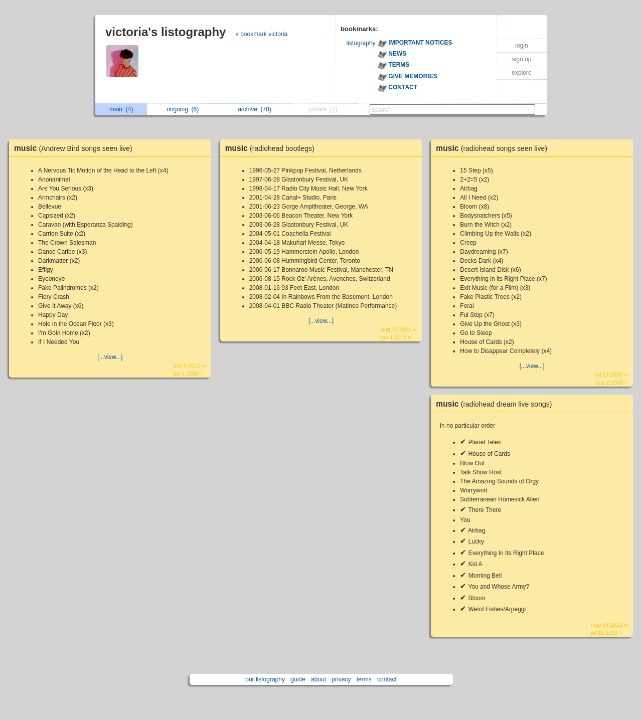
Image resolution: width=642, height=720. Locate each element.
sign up (522, 59)
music (75, 148)
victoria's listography (165, 32)
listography (361, 43)
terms (364, 679)
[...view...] (109, 357)
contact (387, 679)
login (521, 45)
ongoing (183, 109)
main (121, 109)
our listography (265, 679)
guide (297, 679)
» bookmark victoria (261, 34)
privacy (341, 679)
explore (521, 72)
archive (254, 109)
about (318, 679)
